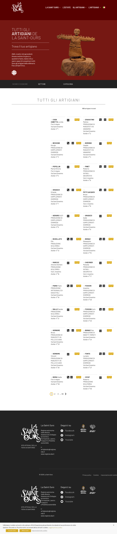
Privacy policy (87, 475)
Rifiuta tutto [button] (25, 530)
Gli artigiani (79, 7)
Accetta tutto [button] (12, 530)
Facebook (69, 430)
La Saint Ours (52, 7)
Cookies (96, 475)
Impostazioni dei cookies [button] (39, 530)
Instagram (69, 435)
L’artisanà (94, 7)
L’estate (67, 7)
